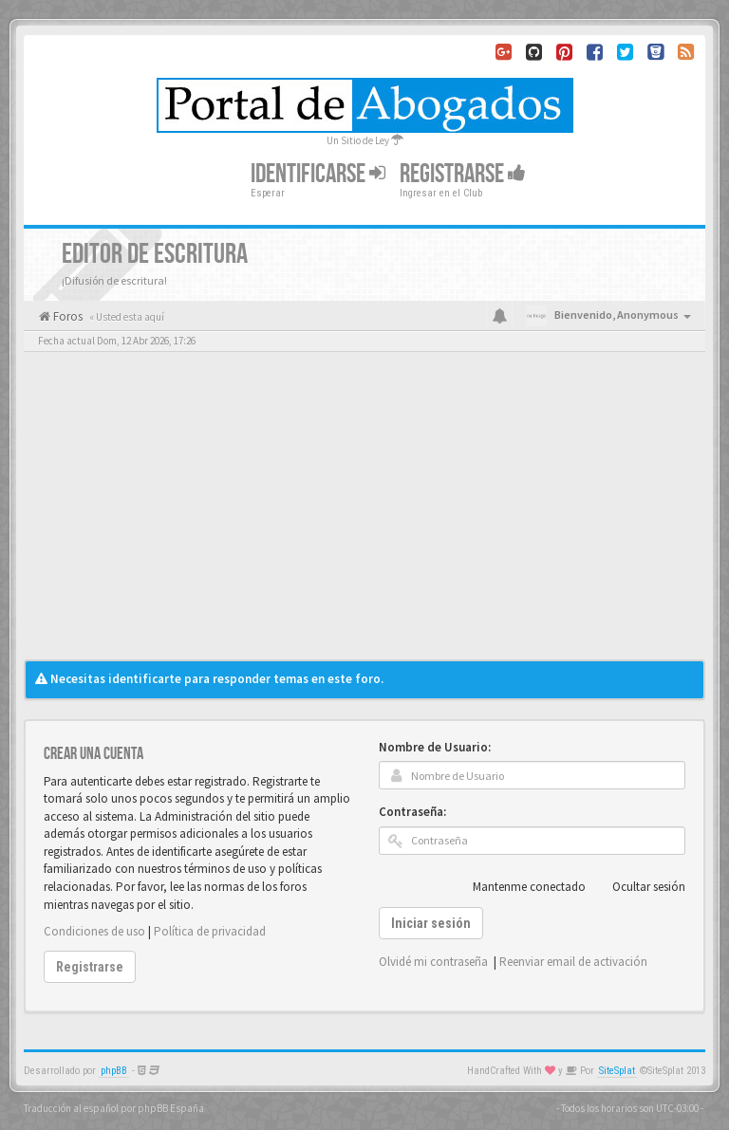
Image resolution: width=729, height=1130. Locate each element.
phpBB (114, 1071)
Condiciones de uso (94, 931)
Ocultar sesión (638, 887)
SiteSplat (617, 1071)
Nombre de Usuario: (435, 747)
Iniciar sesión (431, 923)
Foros (66, 316)
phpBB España (171, 1108)
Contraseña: (412, 812)
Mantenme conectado (519, 887)
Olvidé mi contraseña (433, 962)
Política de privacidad (210, 931)
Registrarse (463, 174)
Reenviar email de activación (573, 962)
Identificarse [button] (318, 174)
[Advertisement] (364, 517)
